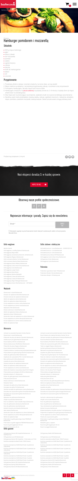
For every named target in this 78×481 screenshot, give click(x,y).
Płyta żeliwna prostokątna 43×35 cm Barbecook (18, 372)
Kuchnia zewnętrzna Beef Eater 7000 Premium (54, 439)
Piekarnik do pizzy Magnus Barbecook (15, 346)
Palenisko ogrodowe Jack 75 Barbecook (52, 271)
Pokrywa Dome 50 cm (10, 378)
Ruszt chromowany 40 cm (11, 427)
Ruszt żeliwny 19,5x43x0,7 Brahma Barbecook (54, 341)
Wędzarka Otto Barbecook (11, 307)
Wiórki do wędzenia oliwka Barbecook (15, 301)
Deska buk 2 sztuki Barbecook (13, 292)
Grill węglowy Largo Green (11, 270)
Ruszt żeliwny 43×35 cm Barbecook (14, 341)
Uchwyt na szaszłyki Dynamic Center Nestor (17, 333)
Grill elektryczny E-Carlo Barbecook (51, 252)
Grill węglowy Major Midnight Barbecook (15, 281)
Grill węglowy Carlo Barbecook (13, 268)
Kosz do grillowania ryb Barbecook (50, 404)
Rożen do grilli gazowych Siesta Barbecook (17, 376)
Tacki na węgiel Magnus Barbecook (50, 346)
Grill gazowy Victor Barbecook (49, 259)
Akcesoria (7, 329)
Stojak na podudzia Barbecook (13, 399)
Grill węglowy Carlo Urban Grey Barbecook (16, 265)
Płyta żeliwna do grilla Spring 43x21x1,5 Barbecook (19, 352)
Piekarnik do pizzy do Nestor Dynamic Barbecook (18, 337)
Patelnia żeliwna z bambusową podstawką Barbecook (20, 350)
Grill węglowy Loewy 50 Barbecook (14, 278)
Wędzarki (7, 289)
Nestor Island (8, 248)
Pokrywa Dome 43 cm (47, 378)
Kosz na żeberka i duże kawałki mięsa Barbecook (18, 401)
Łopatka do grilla (45, 387)
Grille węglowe (9, 244)
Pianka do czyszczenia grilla (49, 417)
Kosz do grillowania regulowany (49, 401)
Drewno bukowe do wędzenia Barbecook (16, 297)
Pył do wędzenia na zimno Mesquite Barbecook (18, 318)
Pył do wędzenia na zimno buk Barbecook (16, 305)
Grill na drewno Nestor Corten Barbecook (16, 259)
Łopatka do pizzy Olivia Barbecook (14, 361)
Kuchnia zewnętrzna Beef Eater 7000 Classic (17, 441)
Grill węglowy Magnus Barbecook (13, 257)
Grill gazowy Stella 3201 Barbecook (50, 433)
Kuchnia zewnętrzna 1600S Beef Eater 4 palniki (54, 458)
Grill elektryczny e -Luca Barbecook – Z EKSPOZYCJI (56, 248)
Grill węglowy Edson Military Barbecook (15, 263)
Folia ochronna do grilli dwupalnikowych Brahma (54, 380)
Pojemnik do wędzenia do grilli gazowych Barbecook (56, 412)
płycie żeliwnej (28, 91)
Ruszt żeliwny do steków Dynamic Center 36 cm (54, 335)
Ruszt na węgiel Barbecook (48, 427)
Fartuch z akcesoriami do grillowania (51, 397)
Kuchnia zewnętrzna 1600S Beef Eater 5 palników (18, 460)
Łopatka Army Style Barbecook (49, 385)
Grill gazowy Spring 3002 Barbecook (14, 464)
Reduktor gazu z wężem (47, 422)
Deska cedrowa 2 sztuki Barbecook (14, 310)
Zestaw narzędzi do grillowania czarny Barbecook (19, 389)
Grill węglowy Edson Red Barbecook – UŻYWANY (18, 283)
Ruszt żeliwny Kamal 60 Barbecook (14, 348)
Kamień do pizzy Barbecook (48, 408)
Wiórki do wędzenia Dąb (11, 323)
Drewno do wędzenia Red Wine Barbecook (16, 294)
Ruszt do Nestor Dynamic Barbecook (51, 339)
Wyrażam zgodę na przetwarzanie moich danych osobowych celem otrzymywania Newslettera (37, 232)
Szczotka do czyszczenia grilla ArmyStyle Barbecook (19, 391)
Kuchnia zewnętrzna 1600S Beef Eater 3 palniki (18, 458)
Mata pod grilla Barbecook (48, 376)
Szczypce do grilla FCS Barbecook (14, 387)
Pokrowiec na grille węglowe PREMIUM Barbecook (19, 422)
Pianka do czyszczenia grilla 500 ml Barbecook (54, 344)
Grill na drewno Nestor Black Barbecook (16, 261)
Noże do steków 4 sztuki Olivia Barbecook (53, 357)
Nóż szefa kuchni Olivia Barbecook (14, 359)
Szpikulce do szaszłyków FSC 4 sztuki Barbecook (18, 357)
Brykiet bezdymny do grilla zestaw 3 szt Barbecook (55, 410)
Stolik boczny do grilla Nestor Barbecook (16, 339)
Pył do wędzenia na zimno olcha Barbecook (17, 303)
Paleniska (43, 267)
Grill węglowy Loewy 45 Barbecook (14, 276)
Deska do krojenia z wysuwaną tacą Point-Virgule (19, 370)
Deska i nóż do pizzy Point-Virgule (50, 370)
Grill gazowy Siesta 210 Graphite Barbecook (53, 462)
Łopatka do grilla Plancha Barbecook (51, 352)
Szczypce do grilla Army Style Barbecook (16, 385)
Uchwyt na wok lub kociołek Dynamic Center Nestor (56, 333)
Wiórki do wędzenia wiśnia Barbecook (15, 299)
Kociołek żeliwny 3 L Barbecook (49, 374)
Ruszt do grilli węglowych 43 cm (49, 425)
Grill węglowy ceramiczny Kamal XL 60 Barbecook (18, 255)
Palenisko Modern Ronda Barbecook (51, 273)
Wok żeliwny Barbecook (11, 410)
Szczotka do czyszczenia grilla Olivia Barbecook (54, 359)
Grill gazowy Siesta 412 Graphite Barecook (53, 460)
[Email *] (32, 224)
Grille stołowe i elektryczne (50, 244)
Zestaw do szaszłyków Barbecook (50, 367)
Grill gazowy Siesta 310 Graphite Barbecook (17, 462)
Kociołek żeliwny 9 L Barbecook (13, 374)
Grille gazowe (8, 429)
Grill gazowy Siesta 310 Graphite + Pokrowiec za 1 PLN (20, 439)
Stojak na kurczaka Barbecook (49, 399)
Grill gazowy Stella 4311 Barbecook (50, 464)
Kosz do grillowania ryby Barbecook (14, 406)
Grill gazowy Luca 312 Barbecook (50, 437)
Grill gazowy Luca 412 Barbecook (13, 437)
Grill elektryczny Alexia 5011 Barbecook (52, 255)
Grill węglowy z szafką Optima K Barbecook (16, 250)
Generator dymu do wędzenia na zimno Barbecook (19, 316)
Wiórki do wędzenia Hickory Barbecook (15, 312)
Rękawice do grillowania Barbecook (14, 397)
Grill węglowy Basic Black (11, 272)
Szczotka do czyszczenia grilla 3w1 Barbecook (54, 393)
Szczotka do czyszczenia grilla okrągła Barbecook (55, 391)
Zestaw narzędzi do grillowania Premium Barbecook (56, 337)
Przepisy (13, 10)
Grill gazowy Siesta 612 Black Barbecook (16, 466)
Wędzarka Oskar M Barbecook (13, 314)
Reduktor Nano (8, 383)
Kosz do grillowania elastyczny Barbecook (16, 404)
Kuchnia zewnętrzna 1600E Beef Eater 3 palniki (54, 456)
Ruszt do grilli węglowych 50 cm (13, 425)
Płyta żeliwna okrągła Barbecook (50, 372)
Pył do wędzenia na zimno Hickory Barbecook (17, 320)
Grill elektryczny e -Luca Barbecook (51, 250)
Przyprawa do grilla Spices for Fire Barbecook (54, 354)
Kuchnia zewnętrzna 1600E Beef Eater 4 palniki (18, 456)
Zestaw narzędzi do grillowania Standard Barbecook (56, 389)
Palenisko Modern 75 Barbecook (50, 275)
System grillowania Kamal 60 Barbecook (52, 348)
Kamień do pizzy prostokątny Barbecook (16, 408)
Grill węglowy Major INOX (11, 252)
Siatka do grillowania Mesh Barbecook (15, 354)
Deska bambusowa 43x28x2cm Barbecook (17, 344)
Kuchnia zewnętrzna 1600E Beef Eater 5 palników (55, 452)
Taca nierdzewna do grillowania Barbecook (53, 406)
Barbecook (4, 10)
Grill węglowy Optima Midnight (13, 274)
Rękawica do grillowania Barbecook (51, 350)
